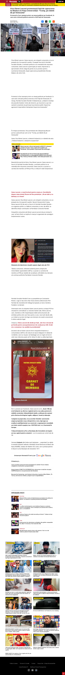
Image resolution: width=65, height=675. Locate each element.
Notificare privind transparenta (38, 667)
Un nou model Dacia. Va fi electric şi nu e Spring (46, 610)
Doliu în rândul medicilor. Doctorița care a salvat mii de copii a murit (46, 648)
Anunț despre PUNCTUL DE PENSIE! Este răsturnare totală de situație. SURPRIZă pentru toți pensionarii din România (31, 470)
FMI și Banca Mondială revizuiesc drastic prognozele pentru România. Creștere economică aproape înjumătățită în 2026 (18, 557)
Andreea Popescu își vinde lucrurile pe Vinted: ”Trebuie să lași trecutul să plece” (36, 515)
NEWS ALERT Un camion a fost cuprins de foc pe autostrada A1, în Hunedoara (18, 654)
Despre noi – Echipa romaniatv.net (46, 663)
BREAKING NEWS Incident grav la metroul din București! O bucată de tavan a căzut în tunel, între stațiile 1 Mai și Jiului (17, 630)
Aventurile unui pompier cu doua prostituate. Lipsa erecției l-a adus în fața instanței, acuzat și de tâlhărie (46, 593)
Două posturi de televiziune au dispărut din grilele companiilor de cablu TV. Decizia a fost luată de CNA (36, 523)
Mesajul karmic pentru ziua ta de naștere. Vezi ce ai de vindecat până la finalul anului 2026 (34, 531)
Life (21, 504)
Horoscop (22, 528)
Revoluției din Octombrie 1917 (30, 449)
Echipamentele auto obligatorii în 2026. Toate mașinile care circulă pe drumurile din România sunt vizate (45, 575)
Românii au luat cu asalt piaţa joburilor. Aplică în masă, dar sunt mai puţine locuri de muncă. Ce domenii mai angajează (18, 593)
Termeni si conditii (24, 663)
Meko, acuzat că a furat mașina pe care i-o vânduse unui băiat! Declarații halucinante (44, 556)
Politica (22, 496)
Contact (33, 663)
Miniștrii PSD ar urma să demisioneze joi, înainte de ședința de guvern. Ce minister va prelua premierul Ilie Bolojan (36, 498)
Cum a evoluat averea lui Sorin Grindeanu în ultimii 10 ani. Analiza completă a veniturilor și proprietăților (30, 465)
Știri (21, 520)
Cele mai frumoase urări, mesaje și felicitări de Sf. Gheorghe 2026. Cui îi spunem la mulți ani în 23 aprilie (18, 649)
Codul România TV (23, 667)
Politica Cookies (14, 663)
